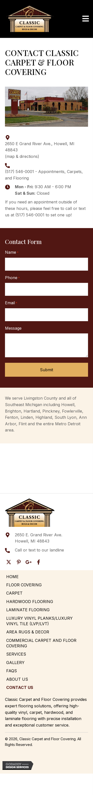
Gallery (15, 662)
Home (12, 576)
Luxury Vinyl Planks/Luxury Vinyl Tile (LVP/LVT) (39, 621)
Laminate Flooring (28, 609)
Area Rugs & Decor (27, 631)
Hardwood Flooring (29, 601)
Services (16, 654)
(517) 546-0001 (19, 171)
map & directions (22, 156)
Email (11, 303)
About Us (17, 679)
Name (12, 252)
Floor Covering (24, 584)
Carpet (14, 593)
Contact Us (19, 687)
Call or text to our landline (39, 550)
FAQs (11, 670)
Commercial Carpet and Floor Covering (41, 643)
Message (13, 328)
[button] (8, 562)
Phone (12, 278)
